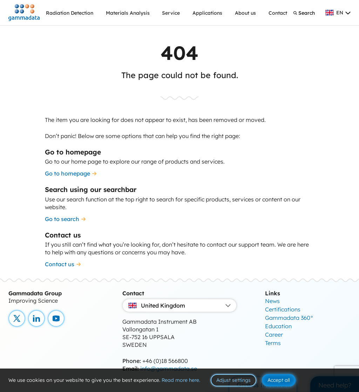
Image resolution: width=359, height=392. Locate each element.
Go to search (62, 218)
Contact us (59, 264)
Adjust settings (233, 380)
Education (278, 326)
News (272, 300)
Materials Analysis (128, 13)
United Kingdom (179, 305)
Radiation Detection (69, 13)
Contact (278, 13)
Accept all (278, 380)
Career (274, 334)
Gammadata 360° (289, 317)
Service (171, 13)
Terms (273, 342)
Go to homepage (67, 173)
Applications (207, 13)
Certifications (282, 309)
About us (245, 13)
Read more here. (181, 380)
